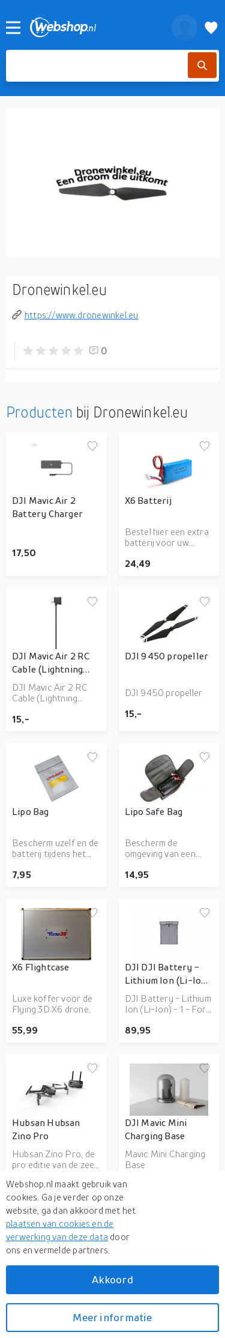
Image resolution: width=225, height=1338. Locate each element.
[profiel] (184, 27)
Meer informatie (112, 1317)
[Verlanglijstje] (211, 27)
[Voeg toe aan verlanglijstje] (92, 446)
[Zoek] (202, 65)
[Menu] (13, 27)
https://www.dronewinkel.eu (75, 314)
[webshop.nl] (94, 27)
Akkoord (112, 1279)
